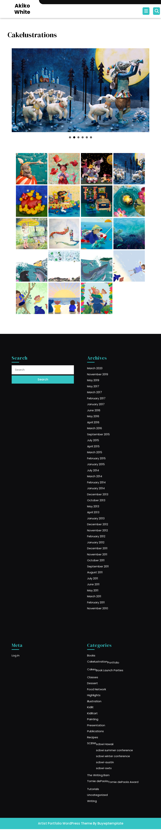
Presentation (103, 725)
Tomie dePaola (104, 763)
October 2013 (103, 495)
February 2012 (103, 520)
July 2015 (101, 454)
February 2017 (103, 425)
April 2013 (101, 503)
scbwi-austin (109, 750)
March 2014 (102, 478)
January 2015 (103, 470)
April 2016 (101, 441)
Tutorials (101, 769)
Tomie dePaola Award (121, 764)
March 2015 (102, 462)
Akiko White (22, 9)
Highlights (101, 704)
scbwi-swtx (108, 754)
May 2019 (101, 412)
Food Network (103, 700)
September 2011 (104, 541)
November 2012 (104, 516)
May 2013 (101, 499)
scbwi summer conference (116, 742)
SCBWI (100, 737)
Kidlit (99, 712)
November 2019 (104, 408)
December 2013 (104, 491)
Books (99, 676)
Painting (100, 720)
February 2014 (103, 483)
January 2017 (103, 429)
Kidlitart (100, 716)
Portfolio (115, 681)
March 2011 (101, 562)
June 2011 (101, 553)
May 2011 (100, 558)
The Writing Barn (104, 759)
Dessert (100, 695)
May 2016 (101, 437)
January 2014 (103, 487)
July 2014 (101, 474)
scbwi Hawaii (109, 738)
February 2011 (103, 566)
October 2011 (103, 537)
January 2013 (103, 508)
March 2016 (102, 445)
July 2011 (100, 549)
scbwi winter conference (114, 746)
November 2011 (104, 532)
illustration (101, 708)
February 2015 (103, 466)
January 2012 (103, 524)
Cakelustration (104, 680)
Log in (24, 676)
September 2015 (104, 449)
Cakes (100, 686)
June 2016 (101, 433)
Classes (100, 691)
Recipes (100, 733)
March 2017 (102, 420)
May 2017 (101, 416)
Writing (100, 777)
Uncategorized (104, 773)
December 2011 (104, 528)
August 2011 (102, 545)
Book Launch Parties (112, 686)
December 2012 (104, 512)
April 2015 (101, 458)
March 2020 (102, 404)
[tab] (147, 11)
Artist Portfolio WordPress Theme (65, 823)
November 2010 (104, 570)
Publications (102, 729)
